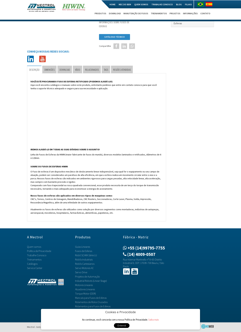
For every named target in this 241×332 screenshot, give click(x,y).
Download (115, 13)
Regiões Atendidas (122, 69)
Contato (205, 13)
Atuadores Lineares (85, 289)
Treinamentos (159, 13)
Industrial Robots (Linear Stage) (91, 280)
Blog (179, 4)
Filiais (188, 4)
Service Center (34, 268)
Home (112, 4)
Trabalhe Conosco (162, 4)
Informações (190, 13)
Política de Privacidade (39, 251)
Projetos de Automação (87, 276)
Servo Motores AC (84, 268)
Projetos (175, 13)
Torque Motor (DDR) (85, 293)
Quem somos (141, 4)
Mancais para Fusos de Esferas (91, 297)
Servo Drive (81, 272)
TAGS (106, 69)
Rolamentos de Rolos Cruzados (91, 302)
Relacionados (92, 69)
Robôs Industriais (84, 259)
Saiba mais (153, 319)
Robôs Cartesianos (84, 263)
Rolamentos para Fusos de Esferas (92, 306)
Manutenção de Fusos (135, 13)
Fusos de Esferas (83, 251)
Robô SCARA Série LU (86, 255)
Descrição (34, 69)
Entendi (122, 325)
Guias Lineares (82, 246)
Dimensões (49, 69)
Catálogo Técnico (114, 36)
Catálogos (32, 263)
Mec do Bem (125, 4)
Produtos (100, 13)
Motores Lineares (84, 285)
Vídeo (77, 69)
